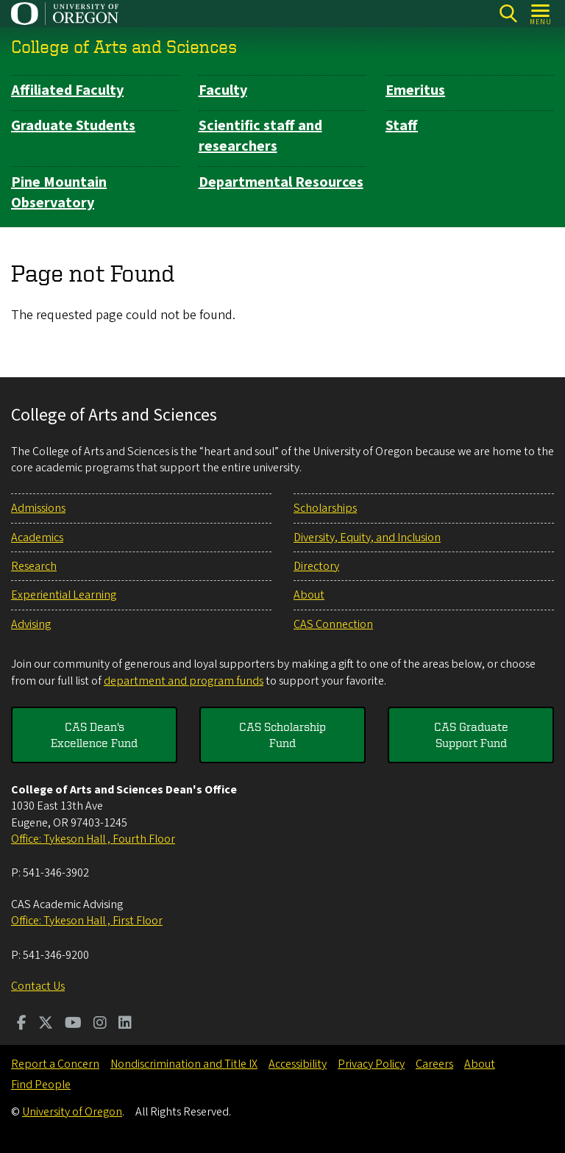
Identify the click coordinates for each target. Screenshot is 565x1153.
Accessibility (298, 1064)
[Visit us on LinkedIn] (125, 1024)
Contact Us (38, 986)
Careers (434, 1064)
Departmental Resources (281, 182)
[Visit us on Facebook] (21, 1024)
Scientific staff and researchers (260, 136)
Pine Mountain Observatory (59, 192)
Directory (316, 566)
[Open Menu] (541, 13)
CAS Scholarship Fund (282, 734)
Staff (401, 125)
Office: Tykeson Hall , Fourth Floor (93, 839)
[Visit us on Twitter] (45, 1024)
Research (34, 566)
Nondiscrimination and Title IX (183, 1064)
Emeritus (415, 90)
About (309, 595)
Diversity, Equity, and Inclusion (367, 537)
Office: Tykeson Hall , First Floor (87, 921)
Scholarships (325, 508)
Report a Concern (55, 1064)
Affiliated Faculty (67, 90)
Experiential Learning (63, 595)
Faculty (223, 90)
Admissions (38, 508)
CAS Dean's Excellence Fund (94, 734)
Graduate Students (73, 125)
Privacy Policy (371, 1064)
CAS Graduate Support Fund (471, 734)
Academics (37, 537)
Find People (41, 1085)
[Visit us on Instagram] (100, 1024)
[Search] (508, 13)
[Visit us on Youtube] (73, 1024)
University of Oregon (72, 1112)
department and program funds (183, 681)
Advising (31, 624)
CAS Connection (333, 624)
